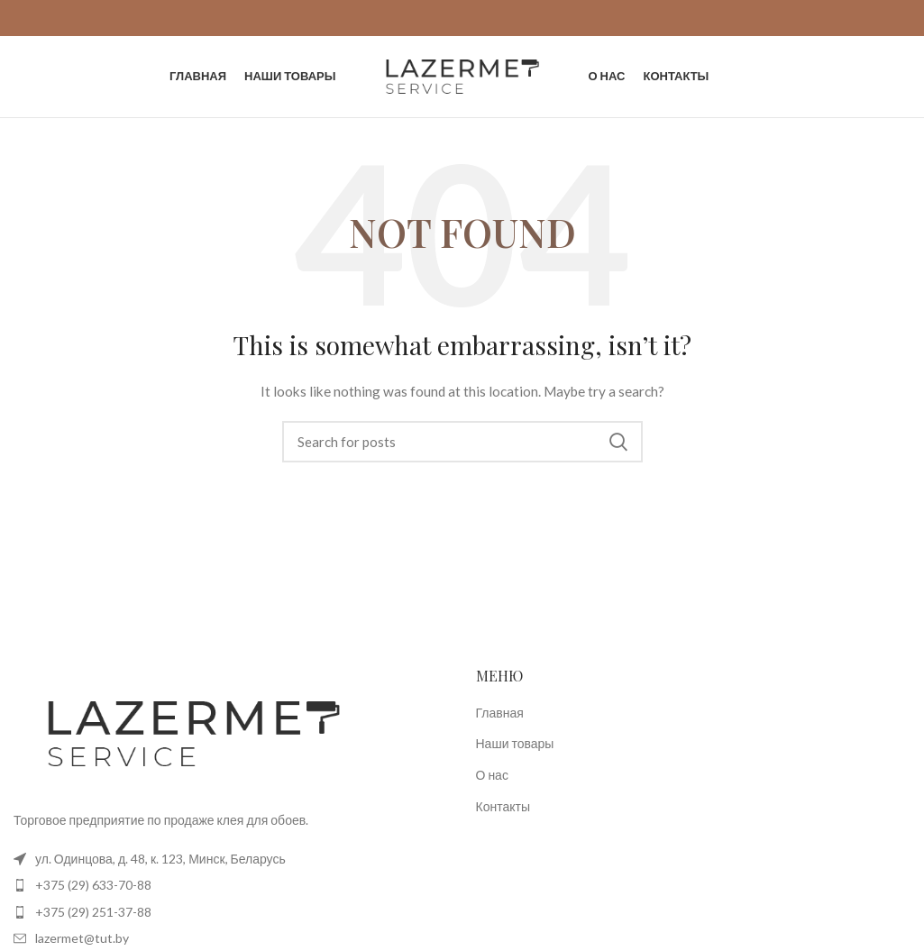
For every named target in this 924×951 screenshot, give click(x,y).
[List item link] (231, 885)
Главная (500, 712)
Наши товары (515, 743)
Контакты (503, 806)
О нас (492, 774)
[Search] (462, 441)
